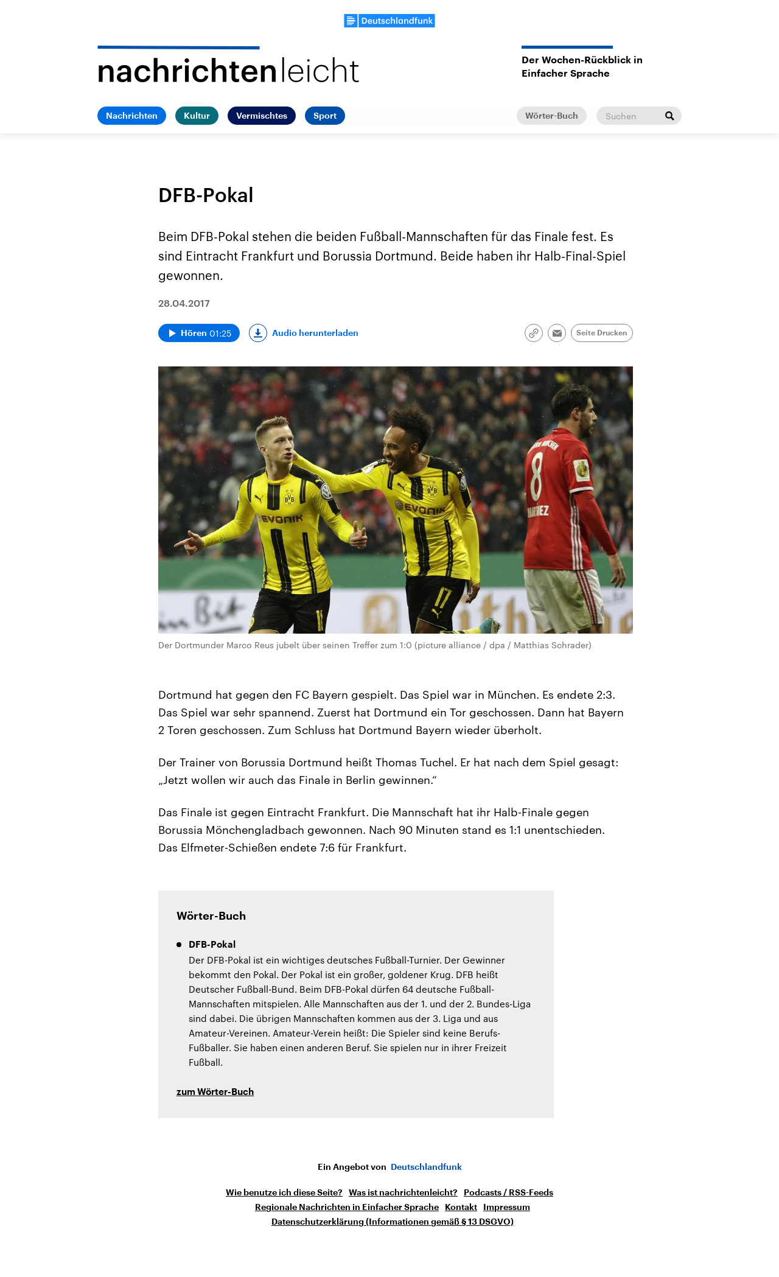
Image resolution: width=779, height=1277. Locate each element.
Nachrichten (132, 115)
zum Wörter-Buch (215, 1092)
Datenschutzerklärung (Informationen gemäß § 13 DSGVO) (392, 1221)
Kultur (197, 115)
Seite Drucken (601, 333)
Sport (325, 115)
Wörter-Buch (551, 115)
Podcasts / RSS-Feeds (508, 1192)
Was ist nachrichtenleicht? (403, 1192)
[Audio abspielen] (199, 333)
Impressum (506, 1207)
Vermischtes (261, 115)
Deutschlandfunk (426, 1167)
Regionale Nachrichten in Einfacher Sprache (347, 1207)
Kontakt (461, 1207)
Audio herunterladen (315, 333)
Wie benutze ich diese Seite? (284, 1192)
